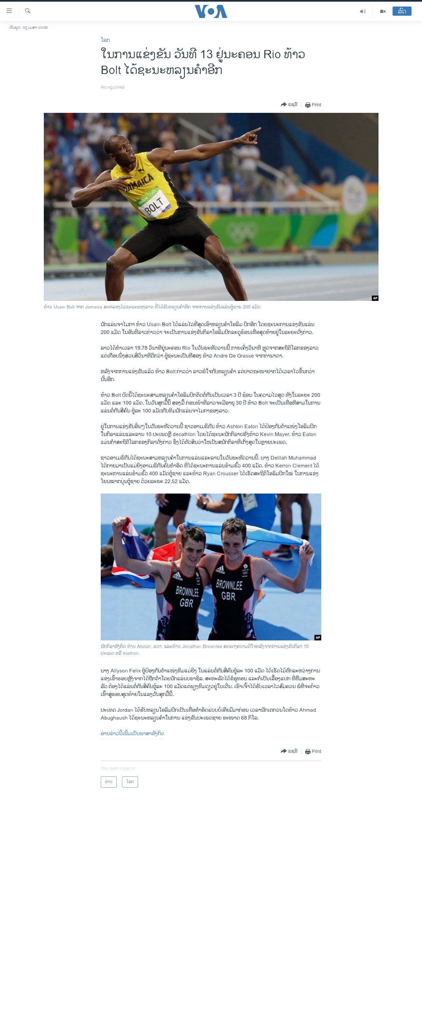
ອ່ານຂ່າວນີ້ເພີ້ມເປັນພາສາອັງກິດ (132, 733)
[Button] (289, 105)
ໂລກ (105, 40)
